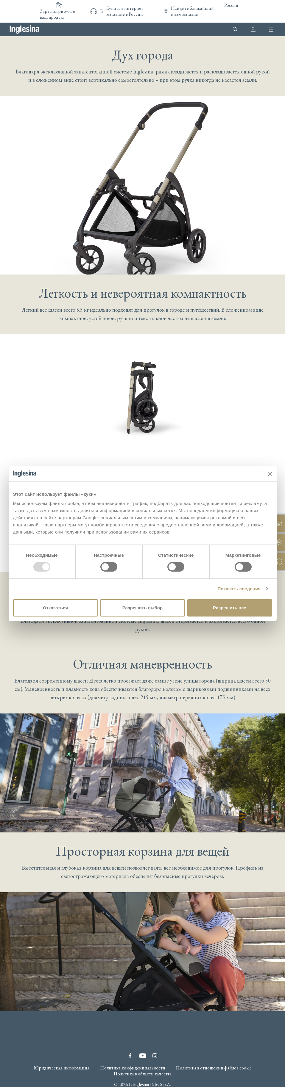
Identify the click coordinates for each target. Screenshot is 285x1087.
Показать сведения (239, 588)
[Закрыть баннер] (270, 474)
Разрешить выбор (142, 607)
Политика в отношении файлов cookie (214, 1068)
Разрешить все (229, 607)
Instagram (155, 1056)
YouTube (142, 1056)
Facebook (130, 1056)
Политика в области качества (142, 1074)
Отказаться (55, 607)
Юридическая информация (62, 1068)
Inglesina (24, 29)
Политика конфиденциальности (132, 1068)
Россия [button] (231, 5)
